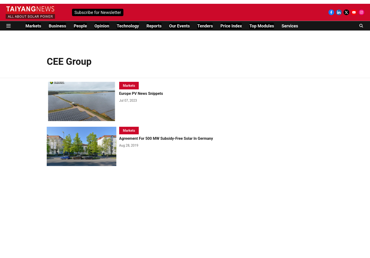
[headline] (173, 93)
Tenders (205, 25)
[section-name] (129, 85)
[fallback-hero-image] (83, 101)
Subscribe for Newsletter (97, 12)
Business (57, 25)
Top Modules (261, 25)
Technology (128, 25)
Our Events (179, 25)
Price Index (231, 25)
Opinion (101, 25)
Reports (154, 25)
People (80, 25)
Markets (33, 25)
